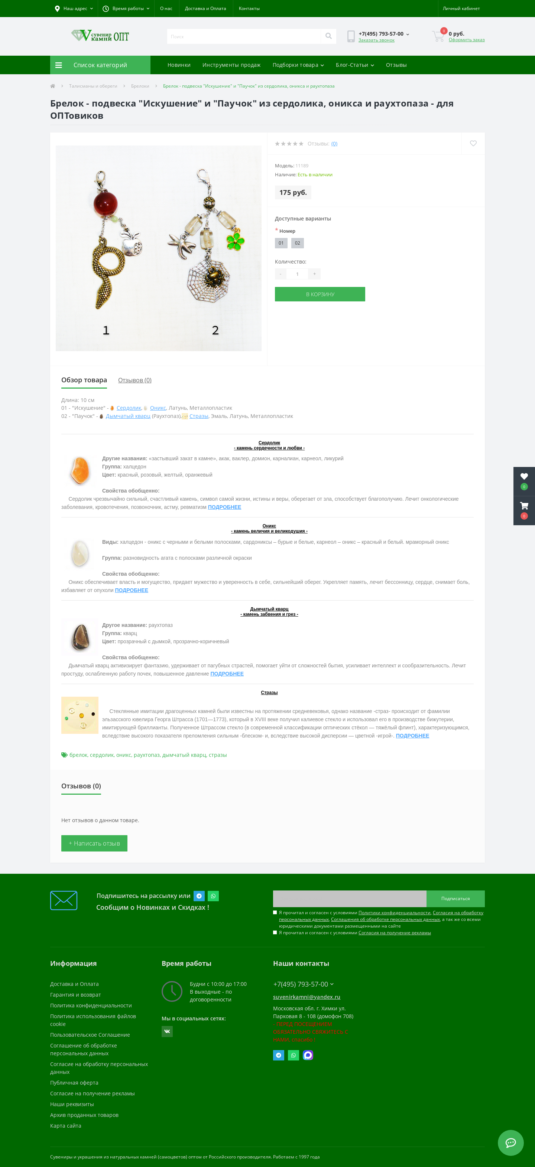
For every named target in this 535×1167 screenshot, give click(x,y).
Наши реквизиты (72, 1104)
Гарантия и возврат (75, 994)
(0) (334, 143)
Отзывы (396, 64)
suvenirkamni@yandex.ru (307, 996)
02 (297, 243)
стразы (218, 754)
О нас (166, 8)
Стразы (198, 415)
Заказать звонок (377, 40)
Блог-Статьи (355, 64)
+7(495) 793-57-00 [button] (303, 984)
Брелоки (140, 86)
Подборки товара (298, 64)
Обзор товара (84, 379)
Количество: (291, 261)
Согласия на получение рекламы (395, 932)
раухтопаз (147, 754)
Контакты (249, 8)
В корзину (320, 294)
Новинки (179, 64)
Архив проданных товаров (84, 1114)
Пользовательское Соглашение (90, 1034)
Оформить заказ (467, 39)
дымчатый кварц (184, 754)
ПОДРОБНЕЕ (224, 507)
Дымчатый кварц (128, 415)
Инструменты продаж (231, 64)
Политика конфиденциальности (91, 1005)
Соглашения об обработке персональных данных (385, 919)
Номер (285, 230)
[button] (126, 8)
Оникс (158, 407)
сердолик (102, 754)
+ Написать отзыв (94, 843)
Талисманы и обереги (93, 86)
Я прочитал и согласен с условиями (355, 932)
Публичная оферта (74, 1082)
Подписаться (455, 898)
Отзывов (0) (135, 380)
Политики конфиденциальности (395, 912)
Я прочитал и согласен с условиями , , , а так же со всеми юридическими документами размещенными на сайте (381, 919)
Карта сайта (65, 1125)
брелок (78, 754)
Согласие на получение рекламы (92, 1093)
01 (281, 243)
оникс (123, 754)
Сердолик (129, 407)
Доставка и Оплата (205, 8)
